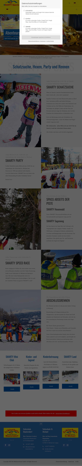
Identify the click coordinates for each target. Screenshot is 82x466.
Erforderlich (40, 12)
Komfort (40, 20)
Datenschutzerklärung (34, 41)
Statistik (40, 29)
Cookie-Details (50, 41)
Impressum (43, 41)
